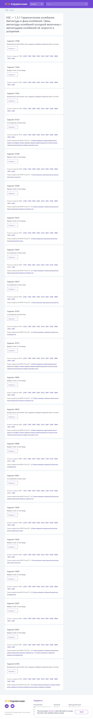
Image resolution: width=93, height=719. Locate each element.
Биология (57, 704)
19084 (56, 265)
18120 (42, 56)
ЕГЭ (7, 10)
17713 (8, 267)
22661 (13, 58)
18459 (29, 265)
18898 (56, 56)
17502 (13, 267)
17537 (25, 265)
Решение (12, 48)
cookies (51, 711)
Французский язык (75, 704)
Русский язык (38, 704)
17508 (29, 56)
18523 (38, 265)
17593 (47, 265)
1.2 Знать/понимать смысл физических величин (45, 302)
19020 (38, 56)
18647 (47, 56)
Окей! (81, 712)
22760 (25, 56)
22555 (42, 265)
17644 (8, 58)
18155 (51, 265)
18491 (33, 265)
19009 (33, 56)
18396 (51, 56)
